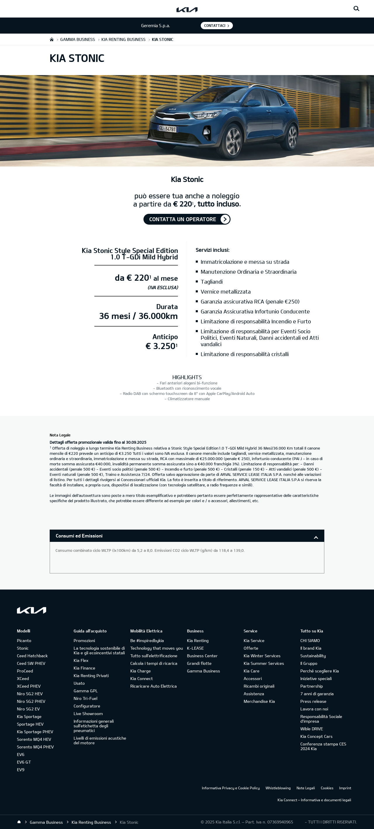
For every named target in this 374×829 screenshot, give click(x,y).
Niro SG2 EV (28, 708)
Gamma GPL (86, 690)
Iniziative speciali (316, 678)
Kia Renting (198, 640)
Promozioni (84, 640)
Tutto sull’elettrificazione (153, 655)
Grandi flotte (199, 663)
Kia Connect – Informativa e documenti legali (314, 800)
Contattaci (214, 25)
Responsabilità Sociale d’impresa (321, 719)
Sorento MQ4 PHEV (35, 746)
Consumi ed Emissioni (79, 535)
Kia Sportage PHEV (35, 731)
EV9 (20, 769)
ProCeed (25, 670)
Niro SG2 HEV (30, 693)
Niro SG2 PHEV (31, 701)
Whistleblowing (278, 788)
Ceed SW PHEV (31, 663)
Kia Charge (140, 670)
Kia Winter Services (262, 655)
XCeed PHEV (29, 686)
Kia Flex (81, 660)
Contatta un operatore (182, 219)
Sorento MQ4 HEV (34, 739)
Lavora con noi (314, 708)
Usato (79, 683)
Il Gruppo (308, 663)
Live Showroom (88, 713)
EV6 (20, 754)
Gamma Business (203, 670)
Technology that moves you (156, 648)
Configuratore (87, 705)
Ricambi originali (259, 686)
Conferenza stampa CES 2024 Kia (323, 746)
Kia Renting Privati (91, 675)
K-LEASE (195, 648)
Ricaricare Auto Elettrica (153, 686)
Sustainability (313, 655)
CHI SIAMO (310, 640)
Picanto (24, 640)
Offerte (251, 648)
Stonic (23, 648)
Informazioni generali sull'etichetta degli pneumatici (94, 726)
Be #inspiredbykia (147, 640)
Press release (313, 701)
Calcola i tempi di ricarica (153, 663)
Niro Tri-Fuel (85, 698)
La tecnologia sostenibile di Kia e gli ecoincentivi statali (99, 650)
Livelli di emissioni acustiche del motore (100, 740)
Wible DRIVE (311, 728)
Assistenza (254, 693)
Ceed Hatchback (32, 655)
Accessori (253, 678)
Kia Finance (84, 667)
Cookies (327, 788)
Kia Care (251, 670)
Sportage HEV (30, 724)
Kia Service (254, 640)
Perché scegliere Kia (319, 670)
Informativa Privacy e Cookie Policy (231, 788)
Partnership (311, 686)
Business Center (202, 655)
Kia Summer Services (264, 663)
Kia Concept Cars (316, 736)
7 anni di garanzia (317, 693)
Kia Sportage (29, 716)
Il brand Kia (310, 648)
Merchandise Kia (259, 701)
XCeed (23, 678)
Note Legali (306, 788)
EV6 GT (24, 761)
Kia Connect (141, 678)
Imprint (345, 788)
